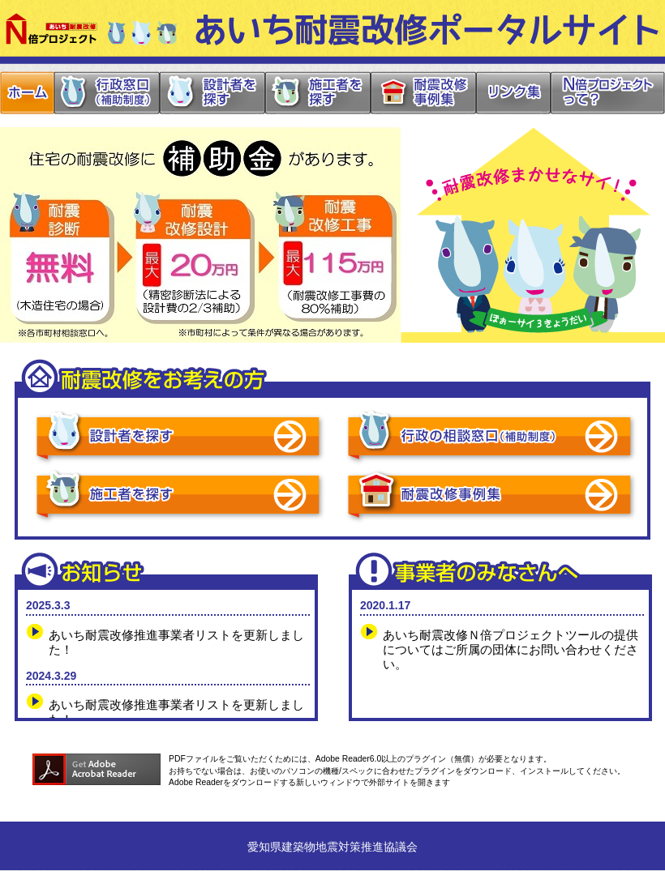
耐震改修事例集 (422, 92)
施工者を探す (316, 92)
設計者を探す (211, 92)
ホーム (27, 92)
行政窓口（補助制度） (106, 92)
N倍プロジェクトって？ (607, 92)
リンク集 (512, 92)
